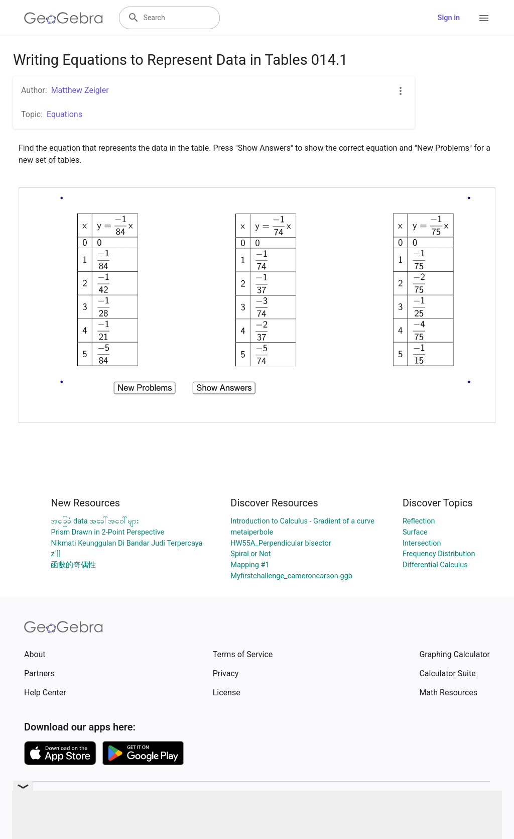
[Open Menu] (484, 18)
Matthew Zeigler (80, 90)
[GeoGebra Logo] (63, 18)
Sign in (449, 18)
